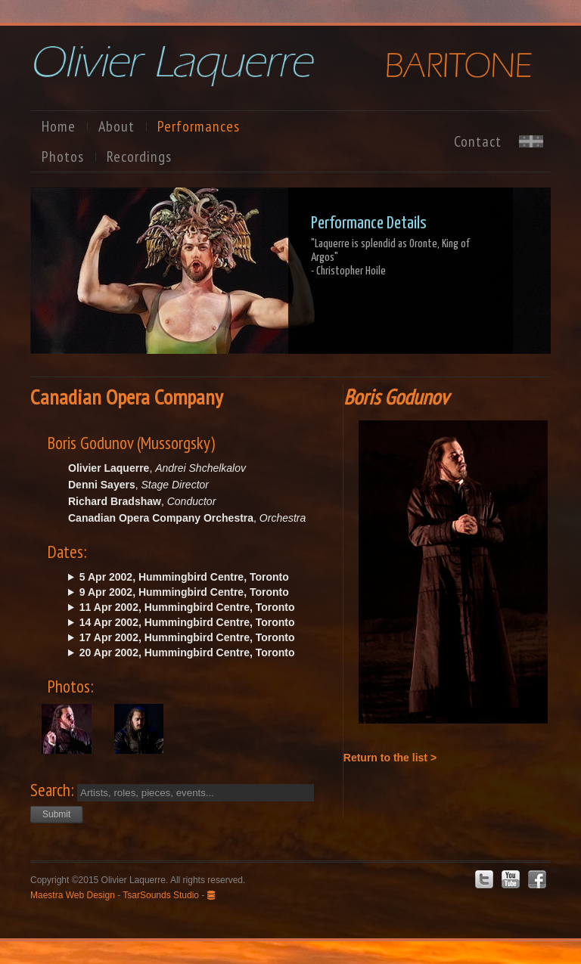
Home (59, 126)
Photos (63, 156)
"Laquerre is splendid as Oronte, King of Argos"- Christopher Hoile (390, 257)
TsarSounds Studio (161, 895)
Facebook (537, 879)
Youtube (511, 879)
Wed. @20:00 (198, 637)
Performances (198, 126)
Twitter (484, 879)
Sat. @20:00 (198, 652)
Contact (478, 141)
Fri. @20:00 (198, 576)
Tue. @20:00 (198, 592)
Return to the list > (390, 758)
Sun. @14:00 (198, 622)
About (116, 126)
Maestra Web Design (72, 895)
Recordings (139, 156)
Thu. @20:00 (198, 607)
